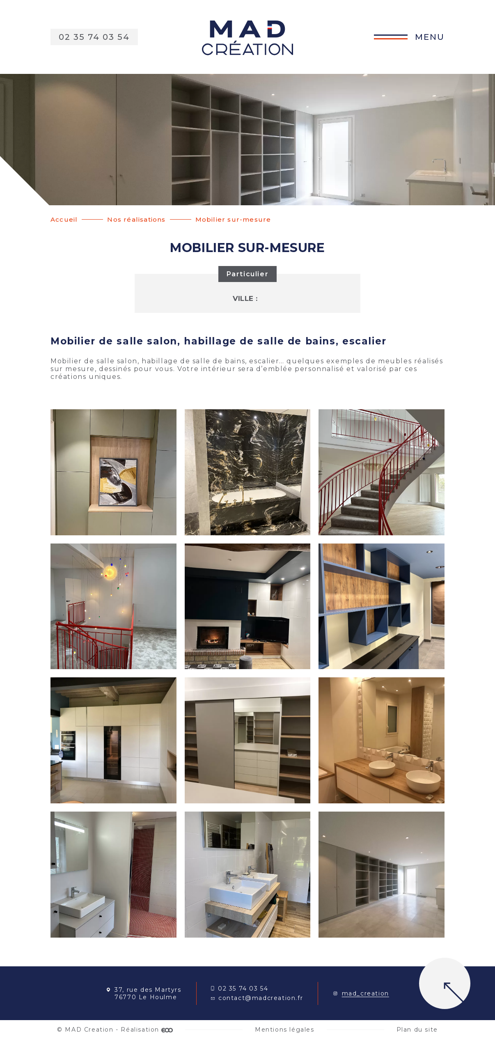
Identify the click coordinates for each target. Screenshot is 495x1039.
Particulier (248, 274)
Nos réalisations (136, 219)
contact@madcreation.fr (257, 998)
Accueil (64, 219)
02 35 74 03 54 (239, 988)
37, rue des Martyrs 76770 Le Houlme (143, 993)
